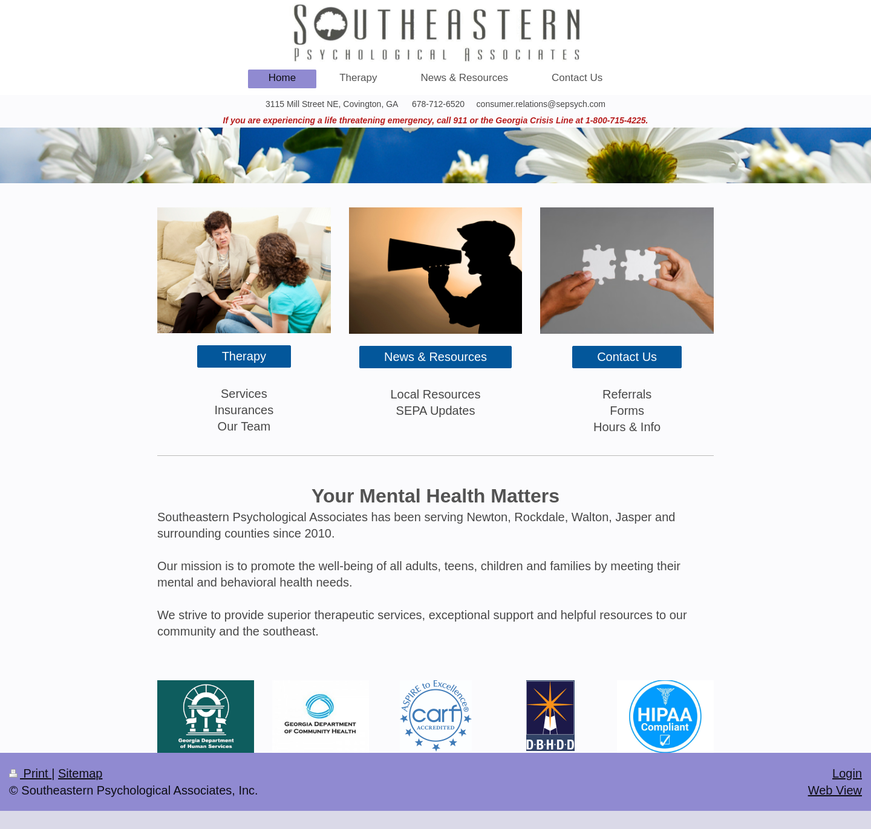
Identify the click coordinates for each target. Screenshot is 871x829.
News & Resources (435, 356)
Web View (835, 790)
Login (847, 773)
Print (30, 773)
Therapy (244, 356)
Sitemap (80, 773)
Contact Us (627, 356)
